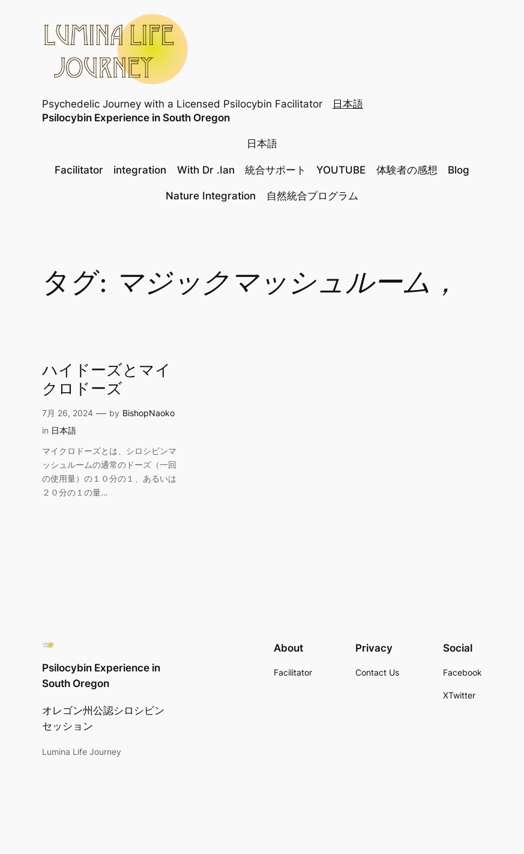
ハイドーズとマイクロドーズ (106, 381)
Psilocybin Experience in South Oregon (136, 118)
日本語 (348, 104)
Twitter (461, 695)
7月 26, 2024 (67, 413)
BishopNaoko (148, 413)
